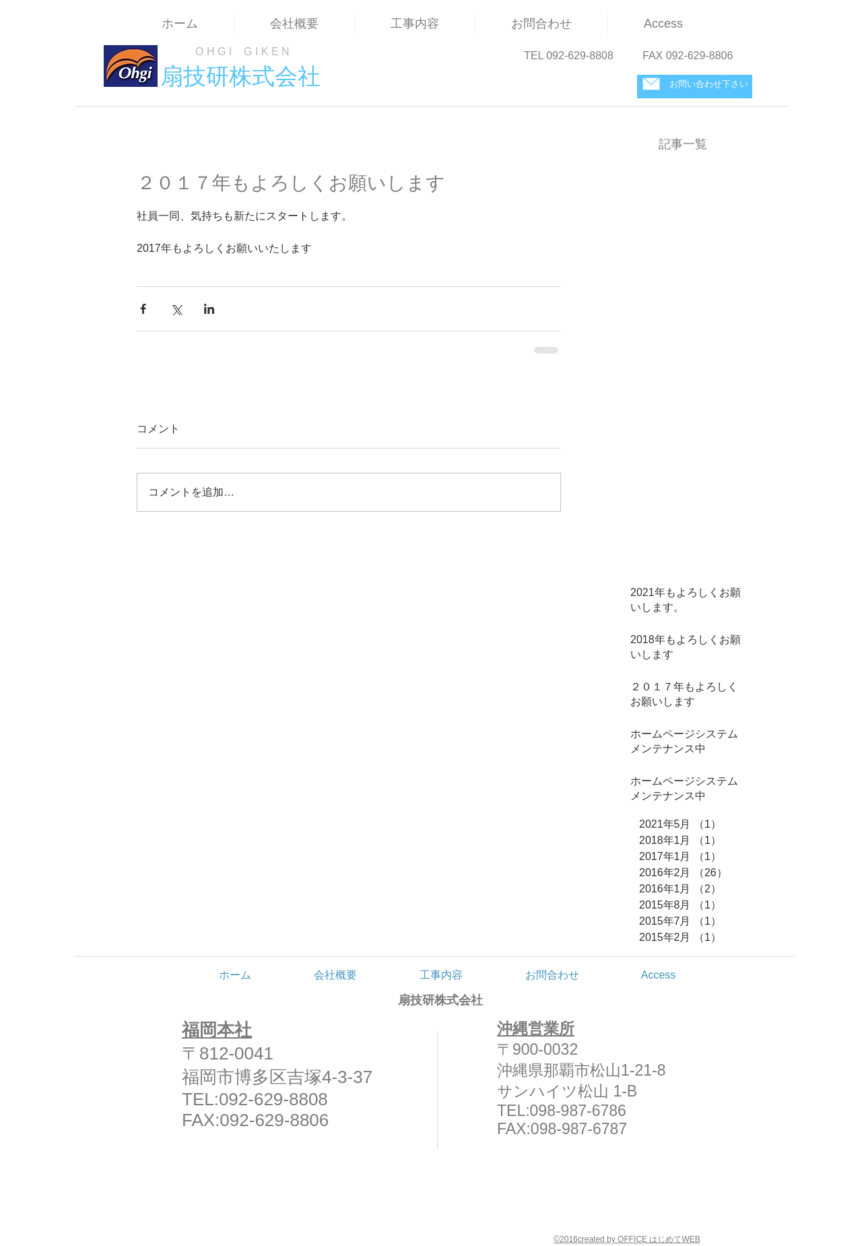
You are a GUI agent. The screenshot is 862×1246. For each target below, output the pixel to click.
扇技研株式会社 (440, 1000)
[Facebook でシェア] (143, 308)
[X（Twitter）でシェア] (176, 308)
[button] (415, 23)
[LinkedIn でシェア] (209, 308)
